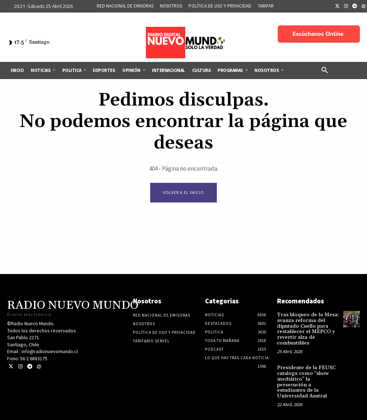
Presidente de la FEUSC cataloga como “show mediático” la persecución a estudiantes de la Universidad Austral (307, 377)
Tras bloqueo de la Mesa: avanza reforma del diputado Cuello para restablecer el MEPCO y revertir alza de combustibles (307, 329)
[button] (324, 70)
